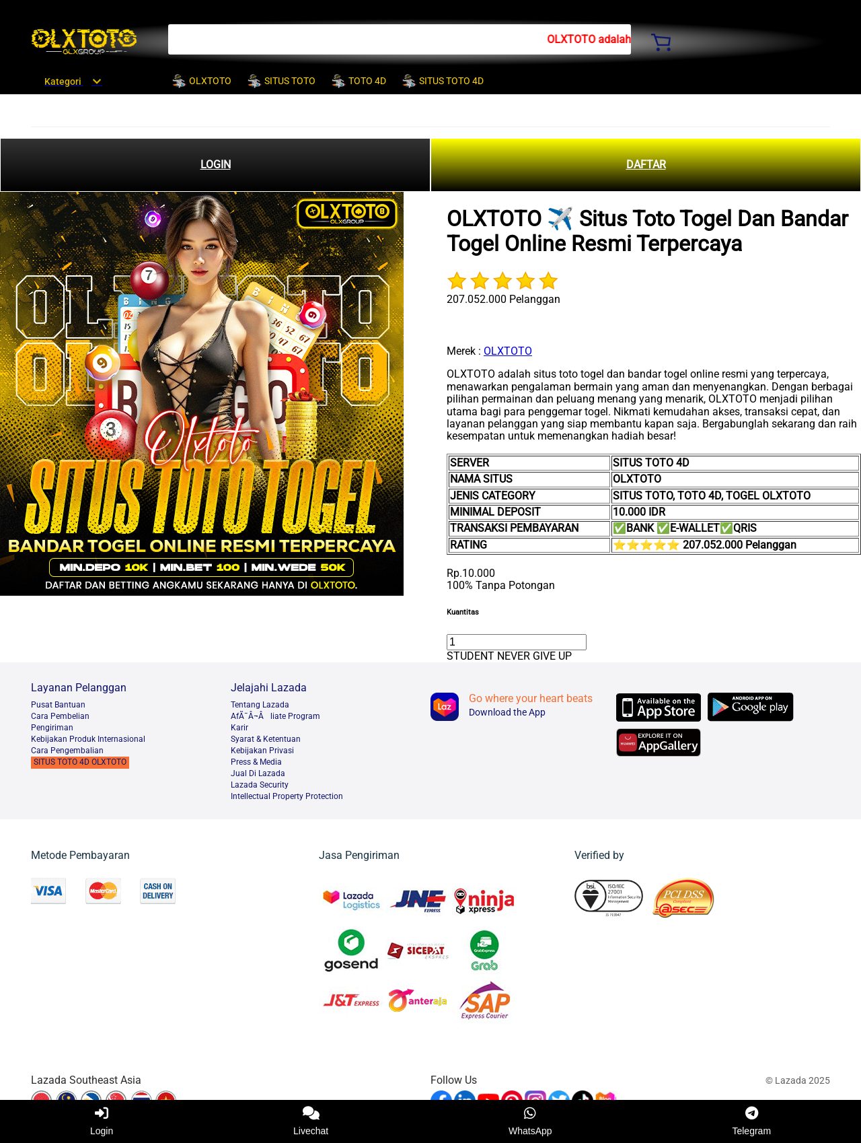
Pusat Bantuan (58, 704)
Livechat (310, 1121)
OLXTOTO (508, 351)
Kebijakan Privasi (262, 750)
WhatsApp (530, 1121)
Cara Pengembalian (67, 750)
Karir (239, 727)
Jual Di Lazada (258, 773)
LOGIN (215, 164)
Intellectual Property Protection (287, 796)
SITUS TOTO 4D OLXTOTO (80, 762)
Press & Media (256, 762)
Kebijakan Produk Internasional (88, 739)
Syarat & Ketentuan (266, 739)
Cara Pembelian (60, 716)
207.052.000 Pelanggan (503, 299)
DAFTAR (646, 164)
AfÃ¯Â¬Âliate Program (275, 716)
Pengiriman (52, 727)
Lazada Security (260, 785)
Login (101, 1121)
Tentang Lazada (260, 704)
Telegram (751, 1121)
